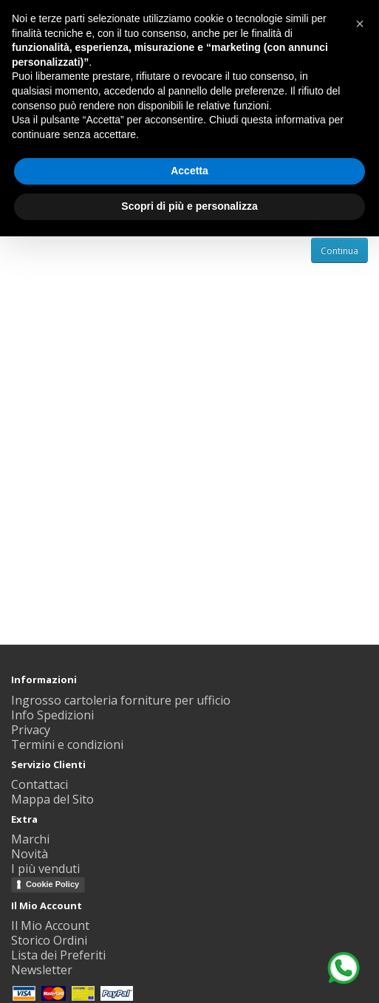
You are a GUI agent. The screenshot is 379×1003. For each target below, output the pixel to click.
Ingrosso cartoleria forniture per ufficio (121, 700)
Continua (339, 250)
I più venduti (45, 868)
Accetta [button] (189, 171)
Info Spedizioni (52, 715)
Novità (29, 854)
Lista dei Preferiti (58, 955)
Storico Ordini (49, 940)
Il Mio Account (50, 925)
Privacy (30, 730)
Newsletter (41, 970)
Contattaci (39, 784)
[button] (360, 23)
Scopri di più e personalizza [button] (189, 206)
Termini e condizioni (67, 744)
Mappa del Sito (52, 799)
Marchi (30, 839)
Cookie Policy (52, 884)
